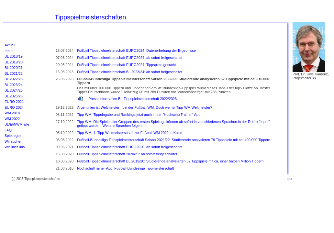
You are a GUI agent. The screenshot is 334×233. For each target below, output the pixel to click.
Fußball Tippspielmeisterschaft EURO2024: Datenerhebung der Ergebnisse (136, 50)
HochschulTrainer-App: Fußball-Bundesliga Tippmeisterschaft (125, 168)
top (289, 179)
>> (314, 78)
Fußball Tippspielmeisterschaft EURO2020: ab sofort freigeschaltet (129, 147)
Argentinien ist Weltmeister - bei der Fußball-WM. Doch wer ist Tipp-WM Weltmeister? (144, 107)
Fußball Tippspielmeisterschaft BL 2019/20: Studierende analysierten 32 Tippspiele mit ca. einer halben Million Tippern (170, 161)
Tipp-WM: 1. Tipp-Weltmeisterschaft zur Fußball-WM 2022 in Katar (129, 133)
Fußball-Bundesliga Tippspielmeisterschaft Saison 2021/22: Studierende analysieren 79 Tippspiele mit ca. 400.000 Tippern (173, 140)
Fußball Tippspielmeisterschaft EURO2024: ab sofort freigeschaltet (129, 58)
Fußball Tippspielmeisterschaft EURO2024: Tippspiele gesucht (126, 65)
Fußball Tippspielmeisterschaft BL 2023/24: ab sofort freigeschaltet (129, 72)
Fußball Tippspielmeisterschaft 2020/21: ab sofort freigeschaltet (127, 154)
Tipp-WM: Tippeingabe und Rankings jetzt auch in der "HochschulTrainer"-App (138, 114)
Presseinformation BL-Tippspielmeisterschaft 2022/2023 (132, 99)
